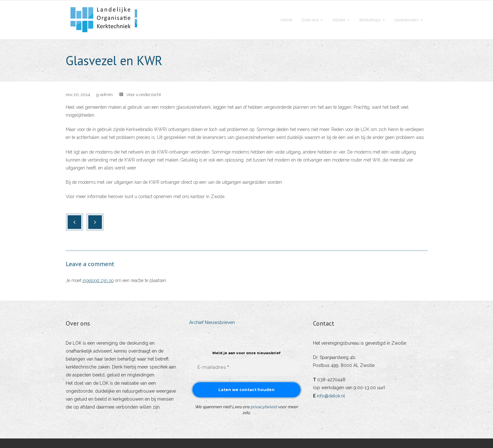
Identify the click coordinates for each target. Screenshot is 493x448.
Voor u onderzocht (143, 94)
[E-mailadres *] (246, 367)
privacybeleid (263, 406)
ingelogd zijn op (98, 280)
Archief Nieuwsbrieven (212, 322)
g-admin (104, 94)
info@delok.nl (331, 395)
